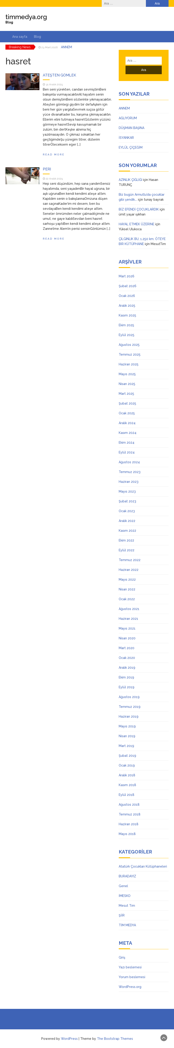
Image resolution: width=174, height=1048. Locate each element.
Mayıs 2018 (127, 834)
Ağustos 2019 (129, 697)
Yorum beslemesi (132, 977)
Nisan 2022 (127, 589)
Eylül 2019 (126, 687)
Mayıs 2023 (127, 491)
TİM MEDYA (127, 925)
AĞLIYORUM (128, 118)
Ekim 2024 (126, 442)
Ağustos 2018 (129, 804)
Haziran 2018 (128, 824)
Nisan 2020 (127, 638)
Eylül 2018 (126, 795)
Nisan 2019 (127, 736)
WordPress (69, 1038)
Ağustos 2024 (129, 462)
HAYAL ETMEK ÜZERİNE (136, 224)
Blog (37, 36)
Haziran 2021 (128, 618)
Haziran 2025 (128, 364)
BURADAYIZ (127, 876)
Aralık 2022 (127, 521)
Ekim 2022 (126, 540)
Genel (123, 886)
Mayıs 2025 (127, 374)
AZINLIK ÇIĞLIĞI (130, 180)
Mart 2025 (126, 393)
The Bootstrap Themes (115, 1038)
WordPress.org (130, 987)
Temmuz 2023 (129, 472)
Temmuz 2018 (129, 814)
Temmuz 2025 (129, 354)
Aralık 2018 (127, 775)
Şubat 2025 (127, 403)
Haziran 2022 (128, 570)
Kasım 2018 (127, 785)
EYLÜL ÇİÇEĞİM (131, 147)
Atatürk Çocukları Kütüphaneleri (143, 866)
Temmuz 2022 (129, 560)
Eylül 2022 (126, 550)
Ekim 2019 (126, 677)
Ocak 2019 (127, 765)
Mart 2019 (126, 746)
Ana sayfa (19, 36)
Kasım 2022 (127, 530)
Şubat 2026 (127, 286)
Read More (54, 154)
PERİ (47, 169)
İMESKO (124, 896)
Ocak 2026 (127, 296)
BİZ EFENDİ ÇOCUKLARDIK (139, 209)
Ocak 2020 (127, 658)
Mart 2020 (126, 648)
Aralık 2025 (127, 305)
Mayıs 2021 (127, 628)
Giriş (122, 957)
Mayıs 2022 (127, 579)
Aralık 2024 (127, 423)
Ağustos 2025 (129, 345)
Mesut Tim (127, 905)
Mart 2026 (126, 276)
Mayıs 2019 (127, 726)
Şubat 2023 (127, 501)
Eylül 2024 (127, 452)
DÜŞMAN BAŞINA (131, 128)
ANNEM (66, 47)
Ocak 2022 (127, 599)
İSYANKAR (126, 137)
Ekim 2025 (126, 325)
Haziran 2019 (128, 716)
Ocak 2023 (127, 511)
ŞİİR (122, 915)
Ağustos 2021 (129, 609)
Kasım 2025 (127, 315)
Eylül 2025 (126, 335)
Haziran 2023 (128, 481)
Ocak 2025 (127, 413)
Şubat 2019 (127, 755)
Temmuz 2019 (129, 707)
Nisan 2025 (127, 384)
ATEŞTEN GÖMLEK (59, 75)
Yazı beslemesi (130, 967)
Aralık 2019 (127, 667)
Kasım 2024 (127, 433)
